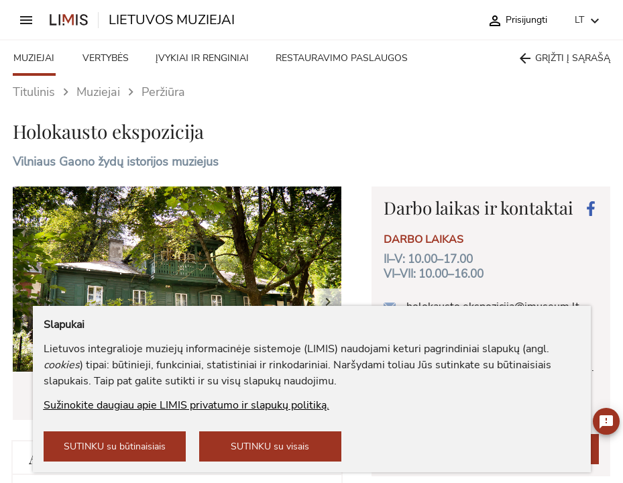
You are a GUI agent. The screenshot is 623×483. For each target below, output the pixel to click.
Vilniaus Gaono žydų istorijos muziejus (116, 161)
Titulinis (34, 92)
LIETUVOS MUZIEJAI (172, 20)
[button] (328, 288)
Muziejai (98, 92)
